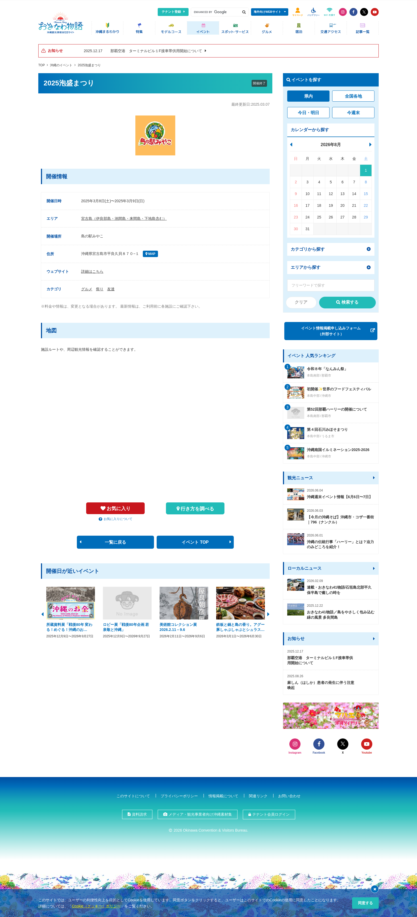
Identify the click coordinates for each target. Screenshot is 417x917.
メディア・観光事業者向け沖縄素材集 (200, 813)
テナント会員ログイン (271, 813)
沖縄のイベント (61, 63)
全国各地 (353, 94)
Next (268, 612)
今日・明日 (308, 111)
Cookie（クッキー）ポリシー (96, 906)
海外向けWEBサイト (267, 11)
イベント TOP (195, 540)
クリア (301, 300)
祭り (99, 287)
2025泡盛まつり (89, 63)
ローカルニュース (304, 566)
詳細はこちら (92, 270)
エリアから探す (305, 265)
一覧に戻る (115, 540)
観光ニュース (300, 476)
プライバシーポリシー (179, 794)
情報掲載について (223, 794)
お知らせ (296, 637)
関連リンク (258, 794)
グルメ (86, 287)
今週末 (353, 111)
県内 (308, 94)
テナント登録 (171, 12)
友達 (111, 287)
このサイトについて (133, 794)
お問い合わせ (289, 794)
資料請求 (139, 813)
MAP (151, 252)
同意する (365, 903)
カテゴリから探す (308, 247)
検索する (349, 300)
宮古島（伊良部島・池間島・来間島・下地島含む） (124, 217)
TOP (41, 63)
